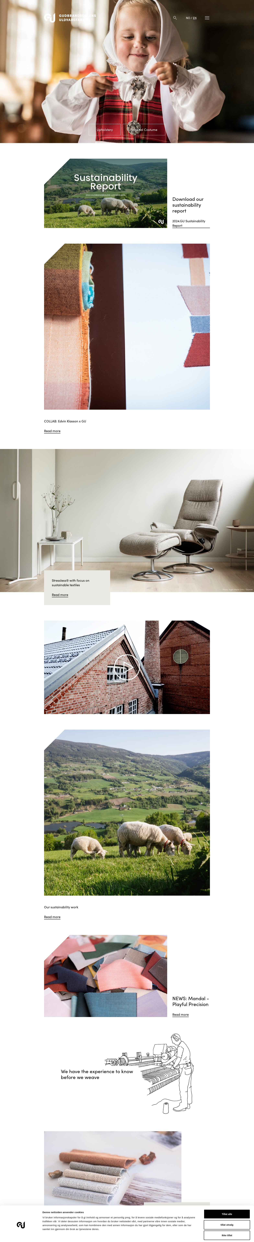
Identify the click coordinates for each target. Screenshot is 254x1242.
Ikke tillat (227, 1223)
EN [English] (194, 18)
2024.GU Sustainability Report (188, 223)
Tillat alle (227, 1202)
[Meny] (207, 18)
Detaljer (172, 1235)
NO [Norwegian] (188, 18)
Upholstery (105, 129)
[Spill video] (127, 667)
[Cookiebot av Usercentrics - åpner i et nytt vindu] (21, 1235)
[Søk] (175, 17)
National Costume (144, 129)
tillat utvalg (226, 1212)
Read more (52, 431)
